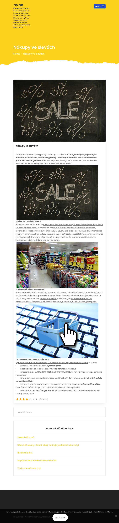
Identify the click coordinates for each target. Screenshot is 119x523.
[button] (100, 6)
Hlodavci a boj (24, 452)
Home (16, 53)
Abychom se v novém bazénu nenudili (36, 460)
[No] (116, 516)
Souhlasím (60, 517)
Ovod (23, 16)
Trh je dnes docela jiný (29, 468)
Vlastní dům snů (25, 437)
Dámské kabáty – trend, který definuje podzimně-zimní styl (48, 445)
